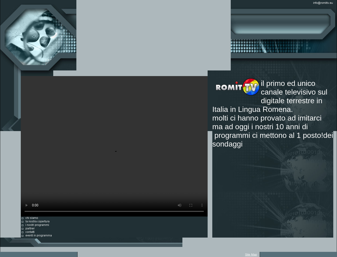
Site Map (251, 254)
